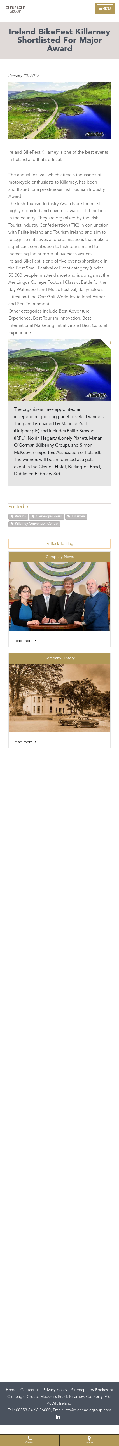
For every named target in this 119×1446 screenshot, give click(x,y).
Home (11, 1390)
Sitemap (78, 1390)
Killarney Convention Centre (34, 524)
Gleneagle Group (47, 516)
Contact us (29, 1390)
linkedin (58, 1417)
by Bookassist (101, 1390)
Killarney (76, 516)
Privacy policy (55, 1390)
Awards (18, 516)
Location (89, 1440)
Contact (29, 1440)
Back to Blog (59, 544)
